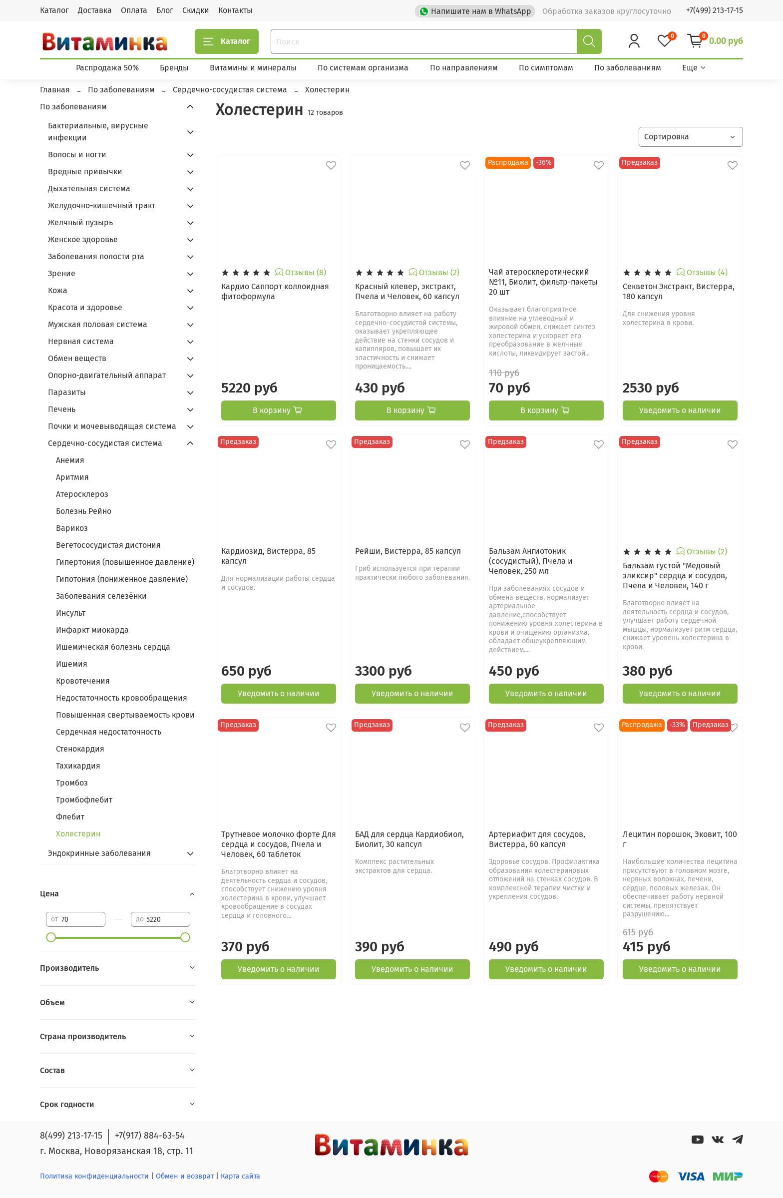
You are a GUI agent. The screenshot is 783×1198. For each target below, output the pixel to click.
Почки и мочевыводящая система (112, 426)
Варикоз (72, 528)
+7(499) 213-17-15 (714, 10)
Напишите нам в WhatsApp (476, 10)
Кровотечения (83, 681)
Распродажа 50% (107, 67)
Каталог (54, 10)
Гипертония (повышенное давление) (125, 562)
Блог (164, 10)
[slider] (50, 937)
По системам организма (363, 67)
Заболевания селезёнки (101, 596)
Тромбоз (72, 783)
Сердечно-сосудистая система (105, 443)
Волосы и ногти (77, 154)
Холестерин (78, 833)
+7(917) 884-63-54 (150, 1135)
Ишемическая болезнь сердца (113, 647)
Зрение (61, 273)
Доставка (95, 10)
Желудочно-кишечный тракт (101, 205)
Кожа (57, 290)
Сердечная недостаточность (108, 732)
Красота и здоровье (85, 307)
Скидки (195, 10)
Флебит (70, 816)
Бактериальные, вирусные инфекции (98, 131)
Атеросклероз (82, 494)
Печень (61, 409)
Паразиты (67, 392)
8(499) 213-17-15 (71, 1135)
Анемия (70, 460)
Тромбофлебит (84, 799)
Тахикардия (78, 766)
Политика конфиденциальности (94, 1176)
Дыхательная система (89, 188)
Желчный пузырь (80, 222)
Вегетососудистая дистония (108, 545)
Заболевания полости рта (96, 256)
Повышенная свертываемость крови (125, 715)
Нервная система (81, 341)
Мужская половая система (97, 324)
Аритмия (72, 477)
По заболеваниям (627, 67)
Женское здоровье (83, 239)
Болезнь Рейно (83, 511)
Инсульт (70, 613)
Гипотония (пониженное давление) (122, 579)
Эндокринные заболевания (99, 853)
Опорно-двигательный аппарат (107, 375)
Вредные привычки (85, 171)
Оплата (134, 10)
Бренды (174, 67)
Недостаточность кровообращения (121, 698)
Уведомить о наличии (680, 410)
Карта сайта (240, 1176)
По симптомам (546, 67)
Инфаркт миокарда (92, 630)
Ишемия (71, 664)
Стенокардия (80, 749)
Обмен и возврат (186, 1176)
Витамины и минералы (253, 67)
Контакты (235, 10)
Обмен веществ (77, 358)
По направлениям (464, 67)
